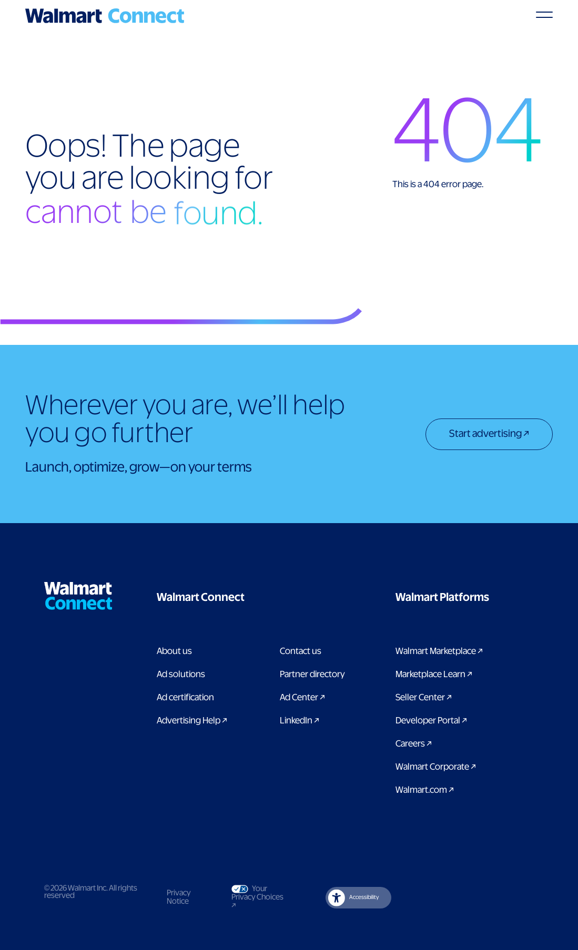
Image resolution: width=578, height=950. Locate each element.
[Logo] (104, 15)
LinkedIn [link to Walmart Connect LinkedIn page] (299, 721)
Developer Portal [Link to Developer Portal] (431, 721)
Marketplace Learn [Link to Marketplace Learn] (434, 674)
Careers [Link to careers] (414, 744)
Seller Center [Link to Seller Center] (424, 697)
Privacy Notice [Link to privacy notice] (179, 897)
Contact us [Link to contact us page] (300, 651)
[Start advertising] (489, 435)
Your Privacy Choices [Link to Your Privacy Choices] (260, 897)
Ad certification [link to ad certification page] (185, 697)
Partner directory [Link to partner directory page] (312, 674)
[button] (253, 598)
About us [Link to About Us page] (174, 651)
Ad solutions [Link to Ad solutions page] (181, 674)
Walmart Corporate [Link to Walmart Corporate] (436, 767)
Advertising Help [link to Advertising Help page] (192, 721)
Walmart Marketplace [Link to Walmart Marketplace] (439, 651)
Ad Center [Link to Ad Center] (302, 697)
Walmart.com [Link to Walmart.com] (425, 790)
